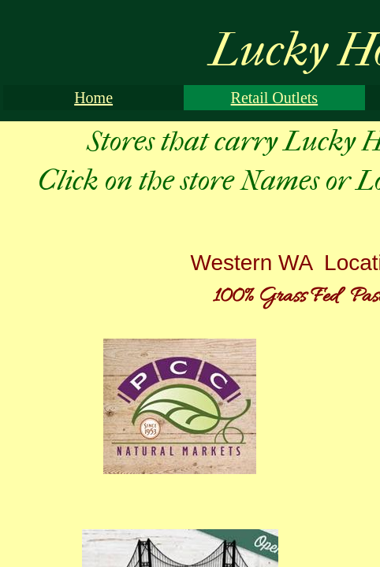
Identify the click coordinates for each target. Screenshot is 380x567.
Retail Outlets (275, 97)
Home (93, 97)
